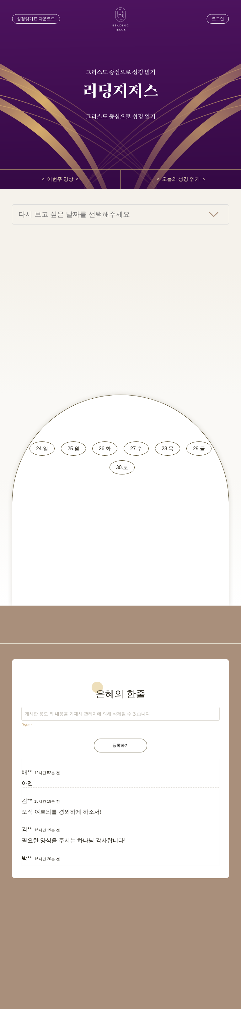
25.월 (73, 448)
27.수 (136, 448)
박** (27, 858)
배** (27, 772)
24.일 (42, 448)
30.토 (122, 467)
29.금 (199, 448)
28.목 (168, 448)
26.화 (105, 448)
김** (27, 801)
